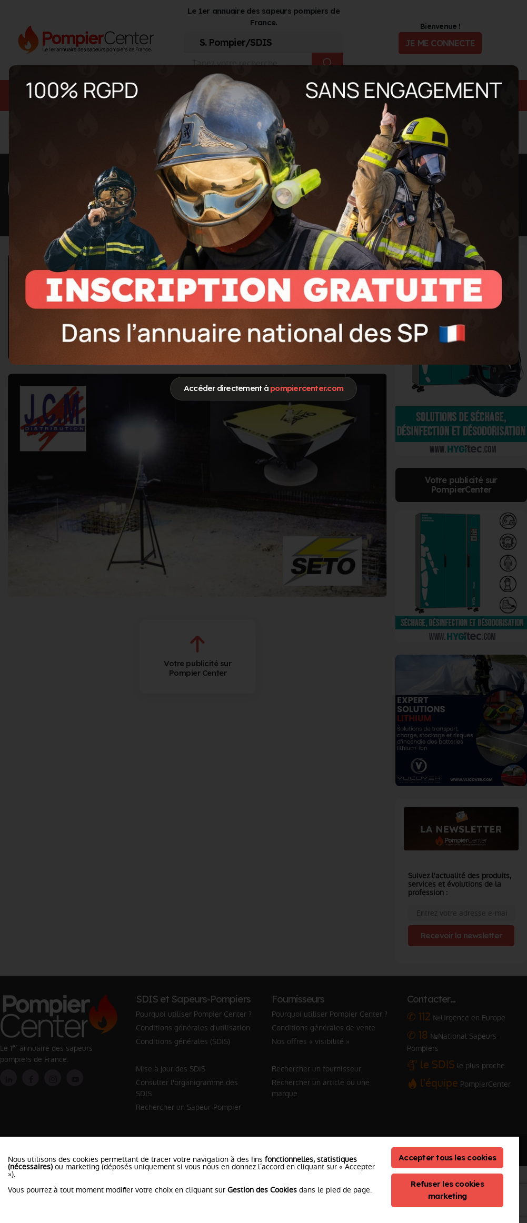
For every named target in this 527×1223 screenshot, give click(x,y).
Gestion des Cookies (262, 1190)
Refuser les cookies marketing (447, 1190)
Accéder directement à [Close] (263, 388)
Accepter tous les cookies (447, 1157)
